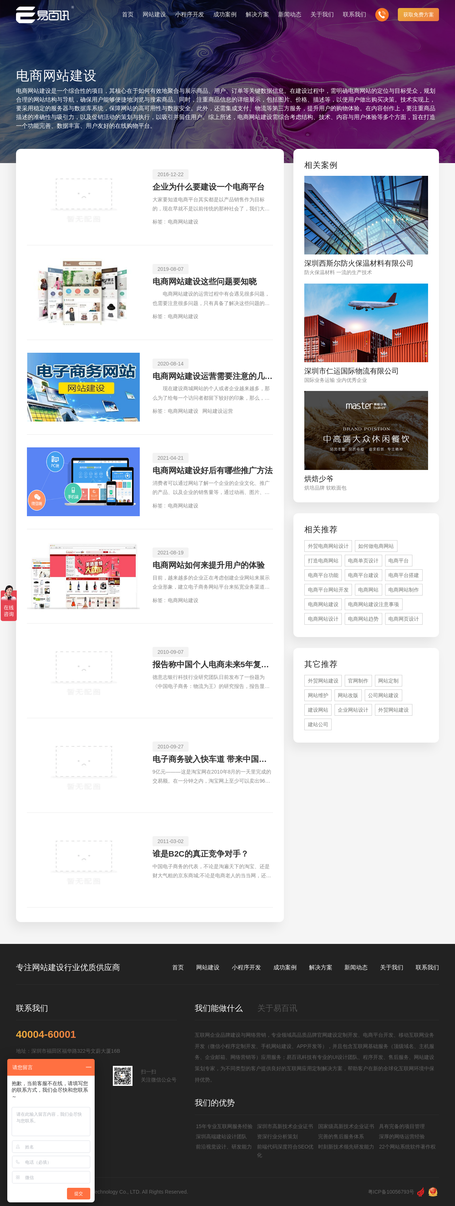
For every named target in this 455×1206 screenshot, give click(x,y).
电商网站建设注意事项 (373, 604)
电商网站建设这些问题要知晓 (205, 281)
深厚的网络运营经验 (402, 1136)
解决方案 (320, 967)
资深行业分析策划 (277, 1136)
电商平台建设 (363, 575)
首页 (178, 967)
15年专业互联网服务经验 (224, 1126)
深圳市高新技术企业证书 (285, 1126)
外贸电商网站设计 (328, 546)
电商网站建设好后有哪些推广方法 (213, 470)
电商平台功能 (323, 575)
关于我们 (391, 967)
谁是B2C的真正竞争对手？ (201, 853)
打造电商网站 (323, 561)
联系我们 (427, 967)
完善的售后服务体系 (341, 1136)
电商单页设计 (363, 561)
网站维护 (318, 695)
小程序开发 (246, 967)
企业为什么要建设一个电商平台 (209, 186)
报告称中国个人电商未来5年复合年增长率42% (213, 664)
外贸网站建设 (323, 681)
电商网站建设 (183, 222)
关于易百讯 (277, 1008)
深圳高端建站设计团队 (221, 1136)
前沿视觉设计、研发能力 (224, 1147)
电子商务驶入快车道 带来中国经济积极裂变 (213, 759)
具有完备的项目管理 (402, 1126)
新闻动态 (356, 967)
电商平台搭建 (403, 575)
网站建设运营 (217, 411)
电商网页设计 (403, 619)
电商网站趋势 (363, 619)
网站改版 (348, 695)
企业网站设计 (353, 710)
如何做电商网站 (376, 546)
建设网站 (318, 710)
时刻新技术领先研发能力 (346, 1147)
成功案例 (285, 967)
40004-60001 (46, 1034)
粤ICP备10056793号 (391, 1192)
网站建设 (207, 967)
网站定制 (388, 681)
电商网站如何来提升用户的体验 (209, 565)
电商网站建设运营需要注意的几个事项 (213, 376)
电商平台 (398, 561)
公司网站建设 (383, 695)
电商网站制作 (403, 590)
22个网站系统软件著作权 (407, 1147)
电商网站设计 (323, 619)
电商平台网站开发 (328, 590)
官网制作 (358, 681)
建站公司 (318, 724)
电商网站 (368, 590)
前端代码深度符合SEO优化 (285, 1151)
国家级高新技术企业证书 (346, 1126)
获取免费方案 (418, 14)
